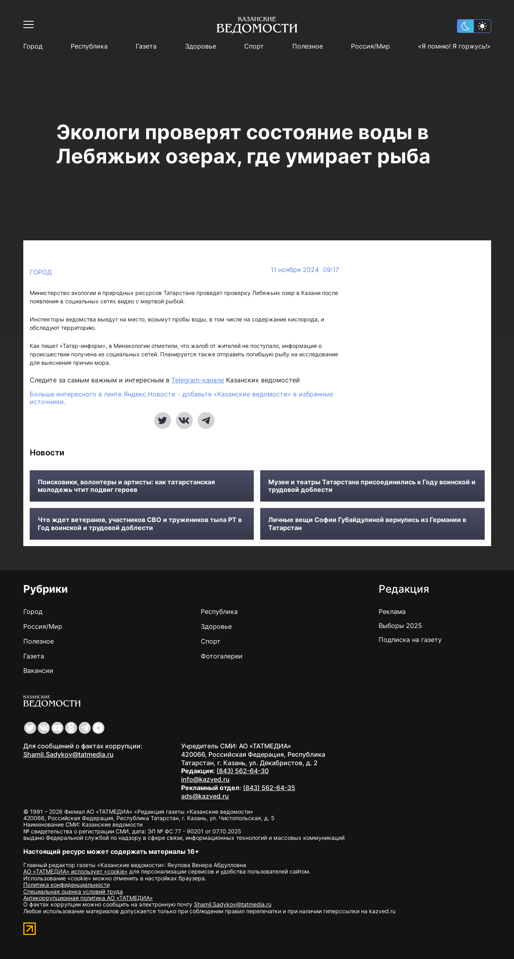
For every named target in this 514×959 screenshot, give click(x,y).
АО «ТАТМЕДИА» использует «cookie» (75, 871)
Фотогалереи (222, 656)
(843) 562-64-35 (269, 788)
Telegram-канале (197, 380)
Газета (146, 46)
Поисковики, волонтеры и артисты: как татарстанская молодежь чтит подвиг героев (126, 486)
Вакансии (38, 670)
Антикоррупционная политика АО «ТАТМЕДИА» (88, 897)
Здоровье (200, 46)
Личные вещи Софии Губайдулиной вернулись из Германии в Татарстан (367, 523)
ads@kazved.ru (205, 796)
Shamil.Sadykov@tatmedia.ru (68, 754)
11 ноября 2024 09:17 (305, 270)
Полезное (307, 46)
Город (33, 46)
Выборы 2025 (400, 626)
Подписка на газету (410, 640)
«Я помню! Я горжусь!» (454, 46)
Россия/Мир (370, 46)
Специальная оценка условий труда (73, 891)
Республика (89, 46)
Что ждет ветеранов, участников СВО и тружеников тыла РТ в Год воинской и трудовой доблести (140, 523)
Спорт (254, 46)
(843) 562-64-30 (242, 771)
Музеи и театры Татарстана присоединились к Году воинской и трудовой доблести (371, 486)
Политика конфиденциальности (66, 884)
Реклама (392, 612)
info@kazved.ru (205, 779)
